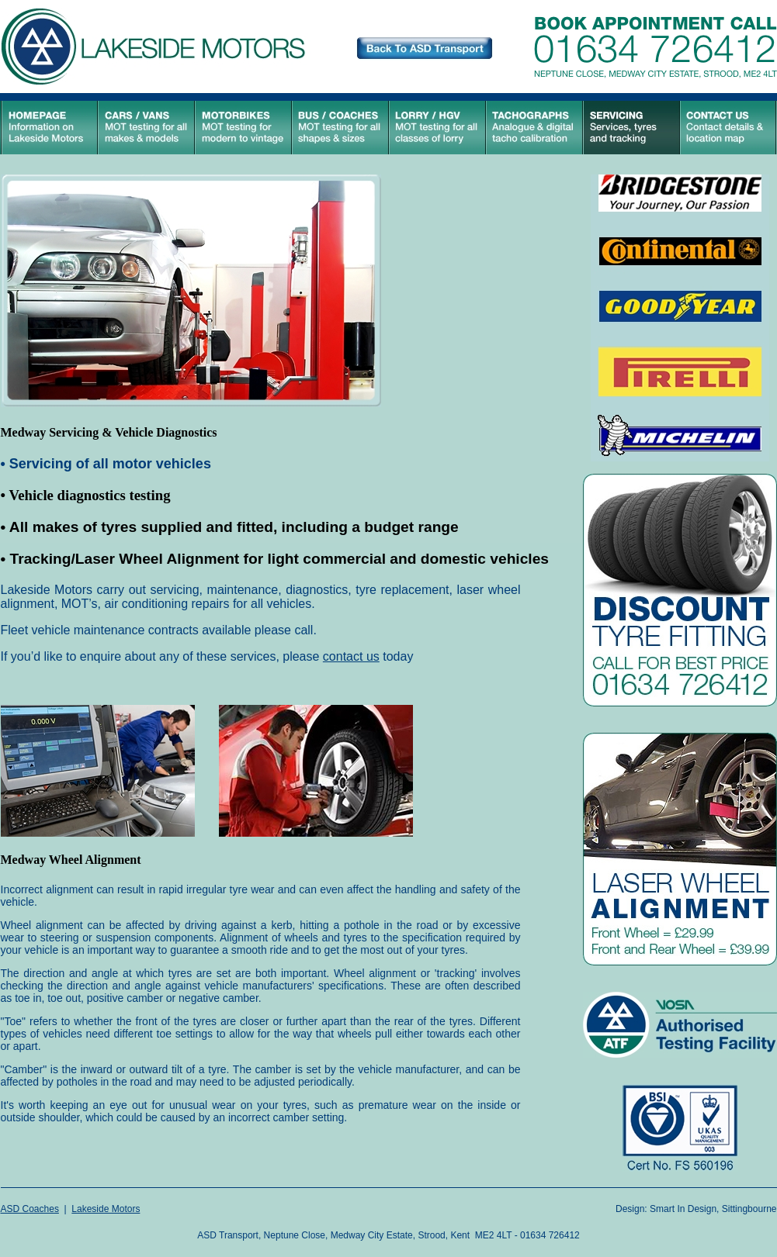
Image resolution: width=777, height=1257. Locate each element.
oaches (44, 1208)
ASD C (15, 1208)
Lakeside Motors (105, 1208)
